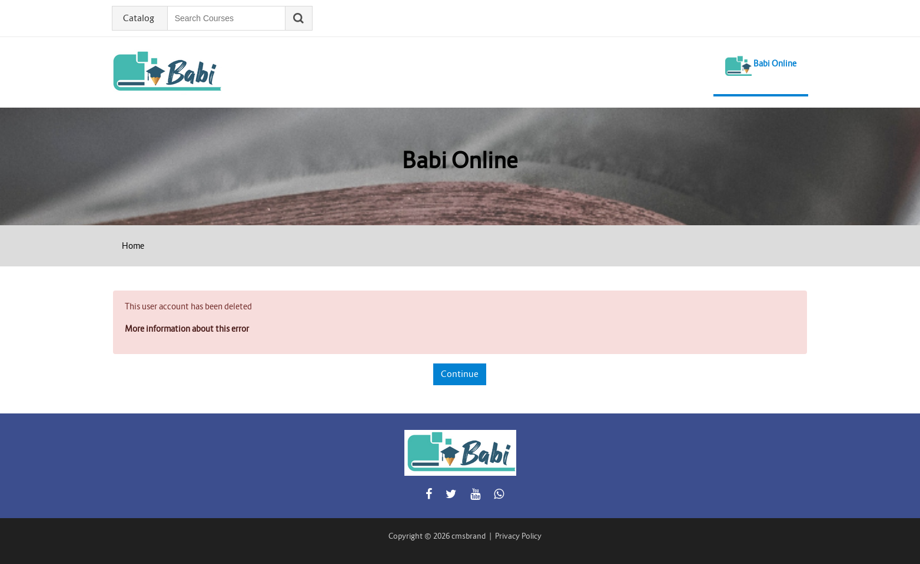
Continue (460, 373)
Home (133, 246)
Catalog (138, 18)
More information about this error (187, 328)
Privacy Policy (518, 536)
